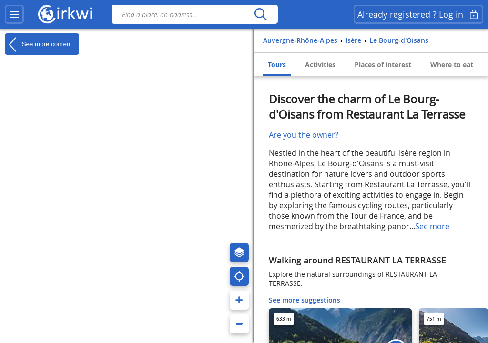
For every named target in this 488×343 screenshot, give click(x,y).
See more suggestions (304, 299)
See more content (38, 44)
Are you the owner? (303, 135)
